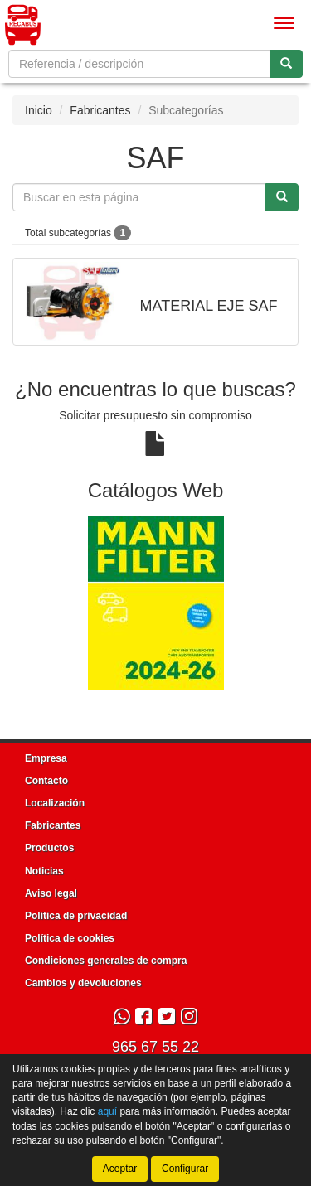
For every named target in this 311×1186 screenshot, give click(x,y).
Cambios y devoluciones (83, 983)
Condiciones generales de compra (106, 960)
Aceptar (120, 1168)
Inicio (38, 110)
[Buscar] (286, 64)
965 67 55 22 (155, 1046)
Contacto (46, 781)
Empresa (46, 758)
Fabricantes (100, 110)
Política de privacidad (76, 916)
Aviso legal (51, 893)
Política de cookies (69, 938)
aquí (107, 1111)
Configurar (185, 1168)
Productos (49, 848)
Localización (55, 803)
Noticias (44, 871)
